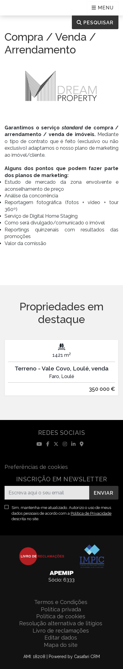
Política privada (61, 609)
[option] (61, 372)
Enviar (104, 493)
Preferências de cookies (36, 467)
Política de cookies (60, 616)
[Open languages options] (102, 8)
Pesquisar (95, 23)
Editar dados (60, 637)
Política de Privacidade (91, 513)
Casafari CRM (87, 656)
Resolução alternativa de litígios (60, 623)
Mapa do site (61, 645)
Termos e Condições (60, 602)
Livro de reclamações (61, 630)
